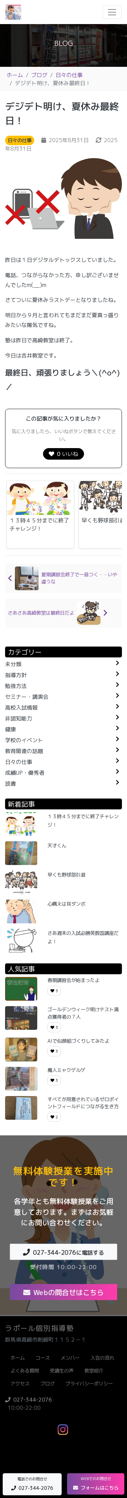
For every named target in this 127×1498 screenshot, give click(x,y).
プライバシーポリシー (89, 1383)
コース (43, 1358)
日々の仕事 (69, 75)
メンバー (70, 1358)
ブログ (39, 75)
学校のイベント (24, 740)
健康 (10, 729)
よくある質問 (24, 1370)
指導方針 (16, 675)
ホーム (15, 75)
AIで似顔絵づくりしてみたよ (78, 1041)
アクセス (19, 1383)
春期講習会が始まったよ (73, 980)
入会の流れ (102, 1358)
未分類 (13, 664)
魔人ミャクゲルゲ (66, 1070)
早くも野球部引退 (66, 874)
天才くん (56, 845)
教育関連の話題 (24, 751)
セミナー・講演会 (26, 696)
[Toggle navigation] (112, 12)
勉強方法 (16, 686)
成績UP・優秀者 (24, 772)
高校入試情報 (21, 707)
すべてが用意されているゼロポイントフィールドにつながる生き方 (83, 1103)
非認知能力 (18, 718)
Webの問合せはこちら (63, 1292)
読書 (10, 783)
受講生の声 (61, 1370)
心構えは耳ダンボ (66, 904)
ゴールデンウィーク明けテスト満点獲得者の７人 (83, 1013)
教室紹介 (93, 1370)
